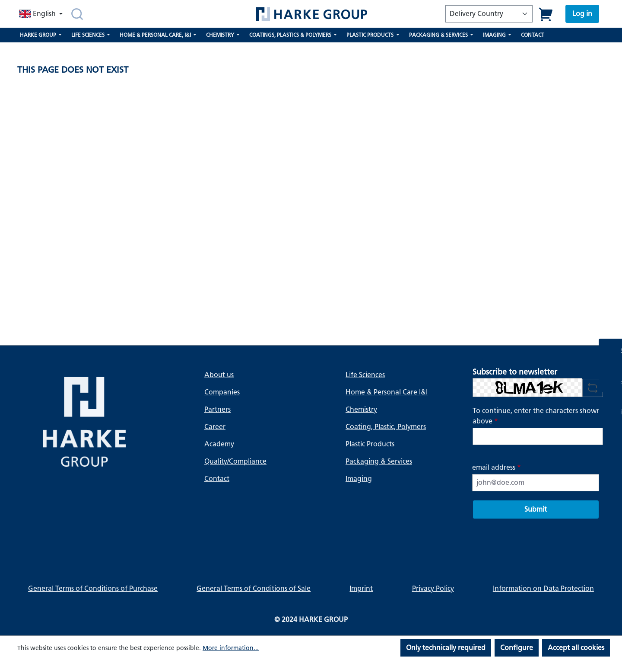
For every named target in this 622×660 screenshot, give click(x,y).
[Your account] (582, 13)
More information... (231, 648)
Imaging (359, 478)
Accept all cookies (576, 648)
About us (219, 375)
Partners (217, 409)
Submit (535, 509)
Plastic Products (370, 444)
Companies (222, 392)
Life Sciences (365, 375)
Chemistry (361, 409)
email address (496, 467)
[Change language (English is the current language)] (41, 13)
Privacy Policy (433, 588)
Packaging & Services (379, 461)
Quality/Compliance (235, 461)
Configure (516, 648)
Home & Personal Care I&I (387, 392)
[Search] (77, 13)
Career (214, 427)
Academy (219, 444)
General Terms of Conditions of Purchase (93, 588)
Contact (216, 478)
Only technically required (446, 648)
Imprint (361, 588)
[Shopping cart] (546, 14)
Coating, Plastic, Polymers (386, 427)
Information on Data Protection (543, 588)
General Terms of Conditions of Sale (254, 588)
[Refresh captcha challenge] (592, 388)
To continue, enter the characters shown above (537, 416)
